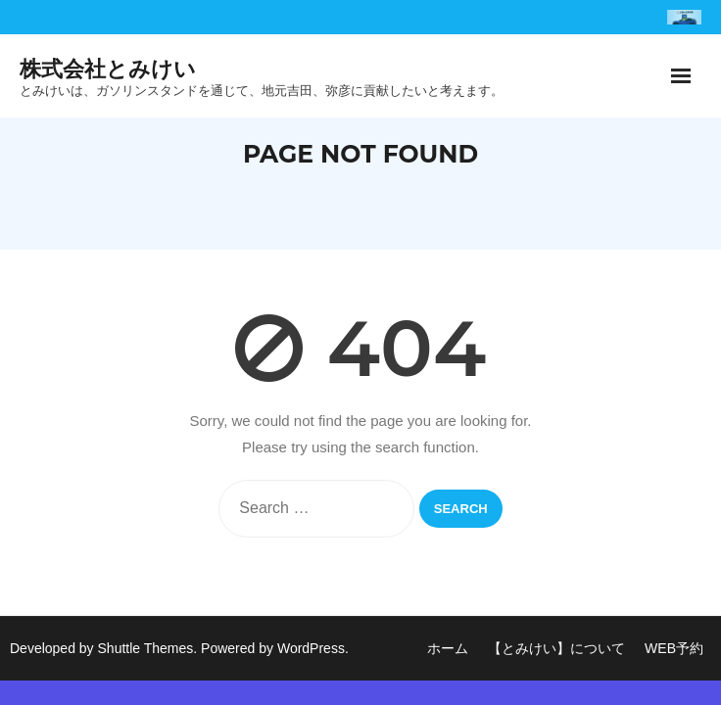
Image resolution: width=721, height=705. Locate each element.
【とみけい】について (556, 648)
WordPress (311, 648)
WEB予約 (674, 648)
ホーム (447, 648)
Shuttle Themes (146, 648)
